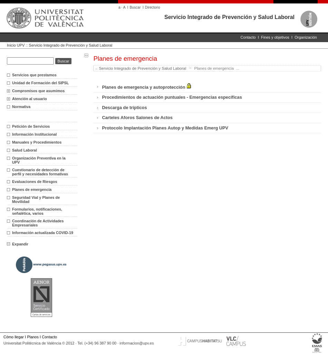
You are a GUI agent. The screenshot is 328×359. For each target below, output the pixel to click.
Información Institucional (34, 134)
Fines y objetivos (275, 37)
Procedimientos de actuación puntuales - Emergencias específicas (172, 97)
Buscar (135, 7)
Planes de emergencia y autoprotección (146, 86)
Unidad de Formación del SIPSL (40, 83)
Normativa (21, 107)
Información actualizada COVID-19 (42, 233)
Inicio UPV (16, 45)
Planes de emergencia (31, 189)
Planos (32, 337)
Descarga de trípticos (124, 107)
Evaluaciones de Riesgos (34, 182)
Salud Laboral (24, 150)
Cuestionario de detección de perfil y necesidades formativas (40, 172)
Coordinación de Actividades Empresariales (38, 223)
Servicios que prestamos (34, 75)
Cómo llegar (13, 337)
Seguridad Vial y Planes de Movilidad (36, 199)
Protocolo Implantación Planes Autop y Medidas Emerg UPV (165, 127)
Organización (306, 37)
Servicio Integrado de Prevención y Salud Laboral (229, 17)
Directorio (152, 7)
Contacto (248, 37)
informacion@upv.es (136, 343)
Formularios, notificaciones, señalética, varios (37, 211)
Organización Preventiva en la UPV (39, 160)
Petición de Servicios (31, 126)
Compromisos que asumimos (38, 91)
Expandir (17, 244)
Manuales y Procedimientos (36, 142)
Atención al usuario (29, 99)
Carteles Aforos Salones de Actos (137, 117)
